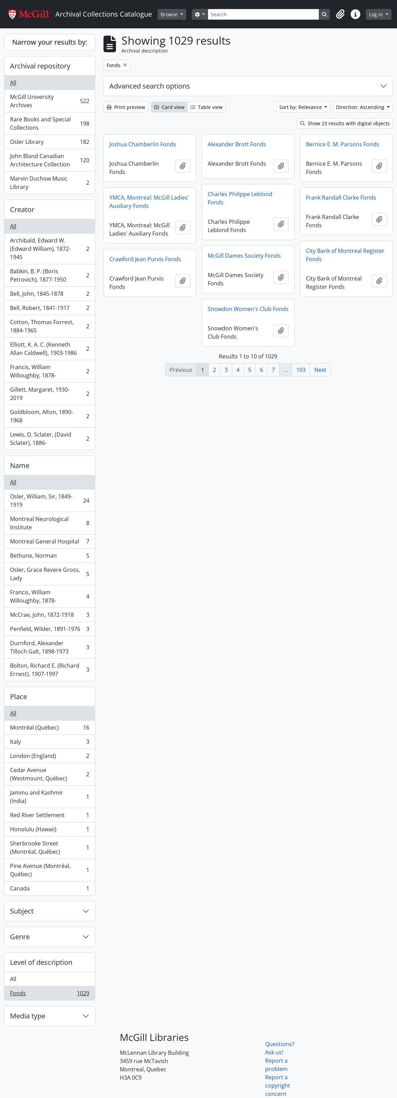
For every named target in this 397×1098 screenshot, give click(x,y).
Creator (22, 209)
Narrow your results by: (49, 42)
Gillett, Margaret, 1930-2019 (49, 394)
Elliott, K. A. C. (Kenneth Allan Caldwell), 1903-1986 (49, 349)
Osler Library (49, 143)
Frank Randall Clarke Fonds (341, 197)
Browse (170, 14)
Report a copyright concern (277, 1085)
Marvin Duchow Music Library (49, 183)
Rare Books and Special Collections (49, 123)
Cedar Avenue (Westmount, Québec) (49, 774)
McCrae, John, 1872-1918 (49, 616)
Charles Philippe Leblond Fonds (240, 198)
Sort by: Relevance (301, 107)
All (13, 82)
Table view (206, 107)
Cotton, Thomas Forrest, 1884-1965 (49, 326)
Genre (20, 936)
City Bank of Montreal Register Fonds (345, 255)
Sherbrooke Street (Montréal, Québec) (49, 847)
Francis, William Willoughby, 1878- (49, 371)
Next (320, 370)
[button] (340, 14)
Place (18, 696)
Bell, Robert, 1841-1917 (49, 309)
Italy (49, 743)
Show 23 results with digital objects (345, 123)
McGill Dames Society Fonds (244, 255)
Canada (49, 889)
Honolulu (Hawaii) (49, 830)
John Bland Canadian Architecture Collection (49, 160)
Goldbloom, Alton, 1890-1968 (49, 416)
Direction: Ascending (361, 107)
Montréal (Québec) (49, 729)
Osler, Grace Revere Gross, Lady (49, 574)
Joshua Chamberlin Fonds (142, 144)
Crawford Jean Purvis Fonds (145, 259)
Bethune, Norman (49, 557)
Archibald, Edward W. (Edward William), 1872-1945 (49, 249)
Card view (169, 107)
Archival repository (40, 66)
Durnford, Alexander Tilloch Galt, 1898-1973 (49, 647)
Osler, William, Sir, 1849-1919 (49, 501)
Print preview (126, 107)
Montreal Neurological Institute (49, 523)
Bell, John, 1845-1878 (49, 295)
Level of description (41, 962)
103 (301, 370)
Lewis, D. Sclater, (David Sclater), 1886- (49, 439)
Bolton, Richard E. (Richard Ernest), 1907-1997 (49, 670)
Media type (27, 1016)
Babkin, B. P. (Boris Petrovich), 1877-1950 (49, 275)
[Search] (263, 14)
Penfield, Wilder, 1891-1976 (49, 630)
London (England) (49, 757)
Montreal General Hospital (49, 543)
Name (19, 465)
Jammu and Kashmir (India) (49, 797)
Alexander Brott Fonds (237, 144)
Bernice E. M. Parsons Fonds (342, 144)
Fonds (49, 994)
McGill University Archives (49, 101)
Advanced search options (149, 86)
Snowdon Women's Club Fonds (248, 309)
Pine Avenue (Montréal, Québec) (49, 870)
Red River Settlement (49, 816)
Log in (376, 14)
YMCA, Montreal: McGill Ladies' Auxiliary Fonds (149, 202)
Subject (22, 911)
